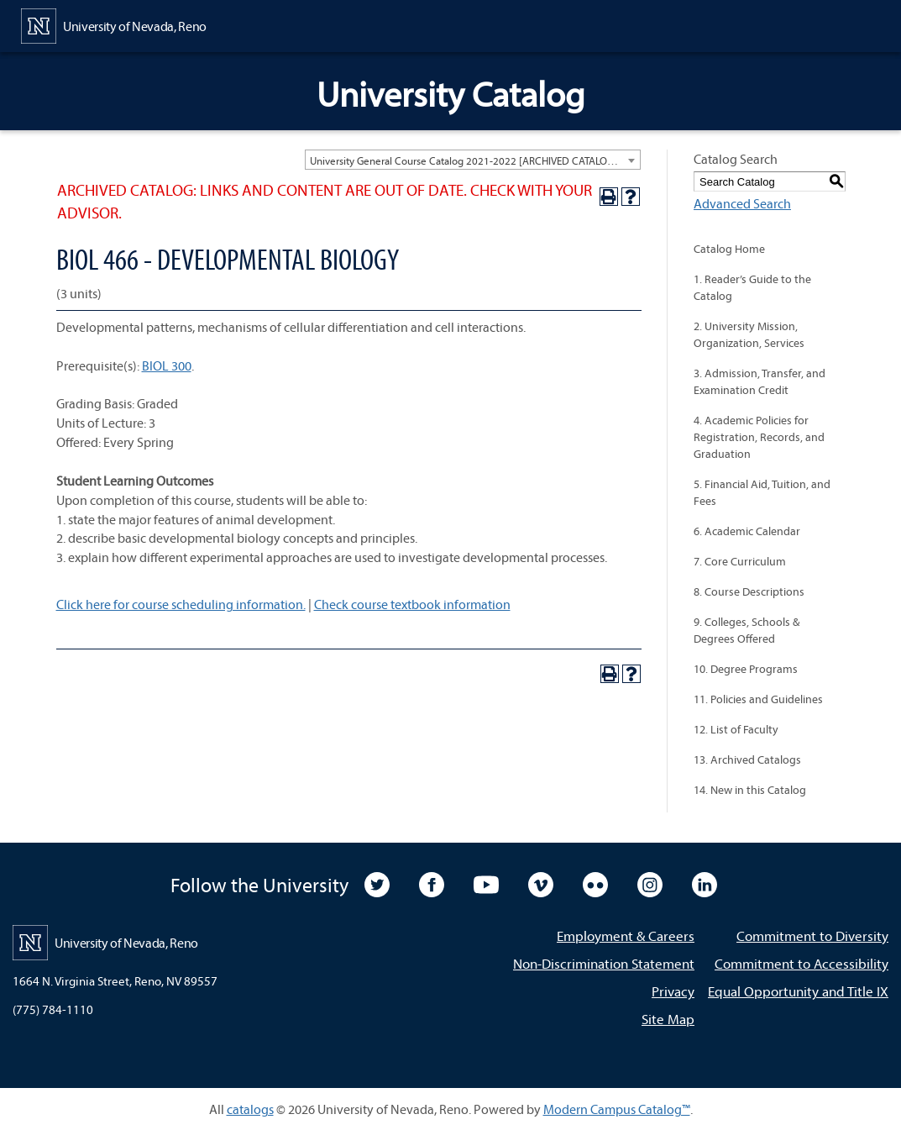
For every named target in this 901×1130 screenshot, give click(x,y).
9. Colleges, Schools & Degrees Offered (746, 630)
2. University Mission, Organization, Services (749, 334)
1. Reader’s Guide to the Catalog (752, 287)
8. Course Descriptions (749, 591)
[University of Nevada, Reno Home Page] (114, 24)
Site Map (668, 1019)
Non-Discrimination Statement (603, 963)
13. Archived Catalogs (747, 759)
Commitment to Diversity (812, 935)
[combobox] (473, 160)
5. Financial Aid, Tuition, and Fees (762, 492)
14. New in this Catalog (750, 789)
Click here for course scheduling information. (181, 604)
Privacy (673, 991)
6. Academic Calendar (747, 531)
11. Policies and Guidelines (758, 699)
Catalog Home (729, 248)
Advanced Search (742, 203)
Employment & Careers (625, 935)
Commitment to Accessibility (801, 963)
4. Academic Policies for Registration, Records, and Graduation (759, 437)
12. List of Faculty (736, 729)
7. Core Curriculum (740, 561)
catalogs (250, 1109)
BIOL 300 (166, 365)
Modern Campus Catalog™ (616, 1109)
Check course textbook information (412, 604)
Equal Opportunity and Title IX (798, 991)
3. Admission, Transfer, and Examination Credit (759, 381)
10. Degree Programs (746, 668)
